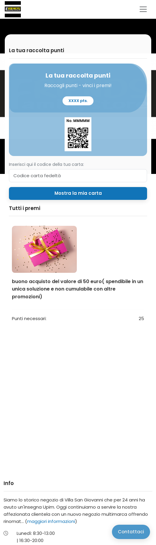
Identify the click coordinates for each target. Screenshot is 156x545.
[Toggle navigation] (143, 9)
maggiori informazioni (51, 521)
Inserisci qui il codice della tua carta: (46, 164)
